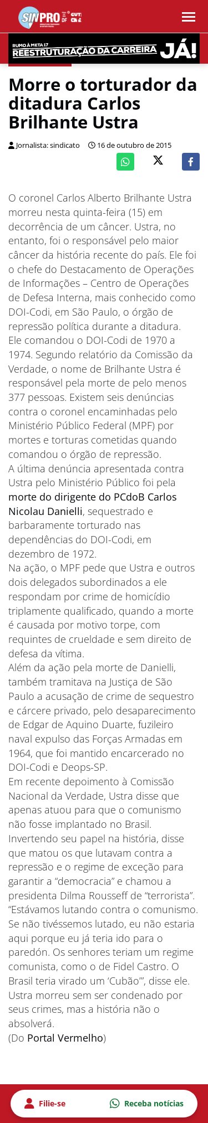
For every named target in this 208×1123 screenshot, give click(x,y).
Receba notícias (147, 1103)
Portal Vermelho (65, 1037)
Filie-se (44, 1103)
